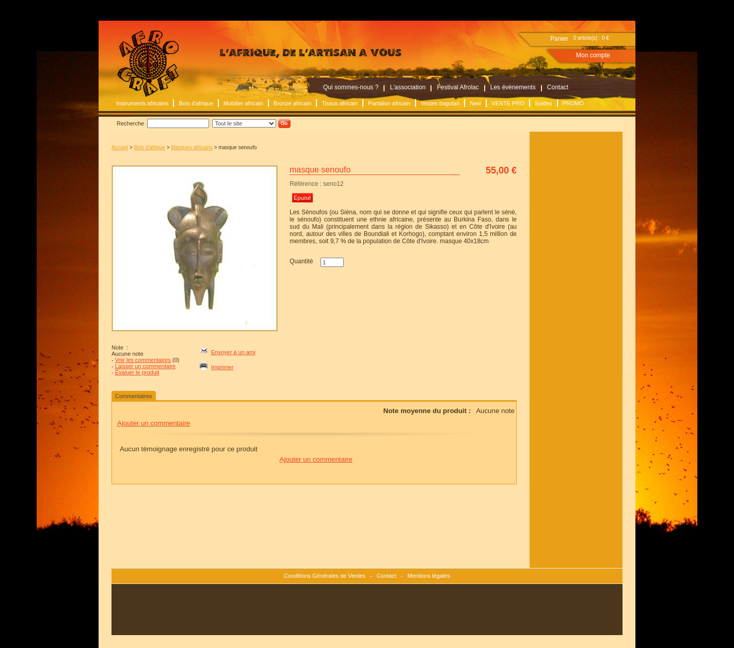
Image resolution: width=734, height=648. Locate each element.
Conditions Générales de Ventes (324, 576)
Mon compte (593, 55)
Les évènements (513, 87)
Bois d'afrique (196, 103)
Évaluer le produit (137, 372)
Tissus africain (340, 103)
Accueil (119, 147)
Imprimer (222, 367)
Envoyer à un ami (233, 352)
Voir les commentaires (143, 360)
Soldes (543, 103)
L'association (407, 87)
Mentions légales (428, 576)
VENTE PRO (507, 103)
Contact (557, 87)
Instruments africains (142, 103)
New (475, 103)
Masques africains (192, 147)
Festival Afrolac (457, 87)
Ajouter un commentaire (153, 423)
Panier (559, 38)
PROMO (573, 103)
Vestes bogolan (440, 103)
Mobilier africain (243, 103)
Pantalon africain (389, 103)
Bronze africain (292, 103)
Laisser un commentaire (145, 366)
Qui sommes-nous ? (350, 87)
